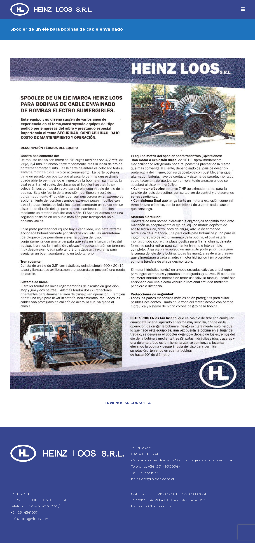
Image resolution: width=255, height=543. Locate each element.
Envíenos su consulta (128, 403)
